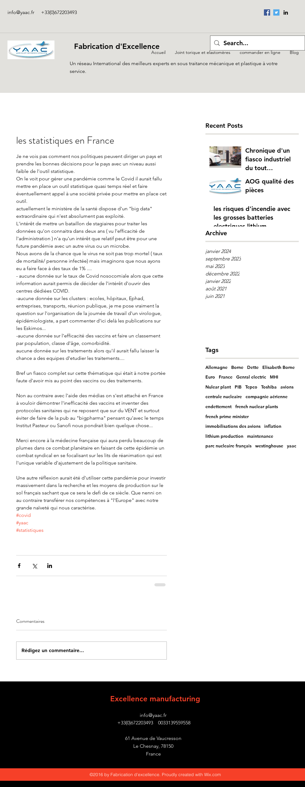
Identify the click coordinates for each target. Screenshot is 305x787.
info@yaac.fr (20, 12)
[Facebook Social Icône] (267, 12)
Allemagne (216, 367)
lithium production (224, 436)
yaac (291, 446)
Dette (253, 367)
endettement (218, 406)
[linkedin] (286, 12)
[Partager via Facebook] (19, 566)
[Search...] (257, 43)
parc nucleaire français (228, 446)
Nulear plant (218, 387)
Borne (237, 367)
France (225, 377)
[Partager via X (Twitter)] (34, 566)
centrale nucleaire (223, 396)
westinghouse (269, 446)
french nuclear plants (256, 406)
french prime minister (227, 416)
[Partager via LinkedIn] (50, 566)
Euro (210, 377)
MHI (274, 377)
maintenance (260, 436)
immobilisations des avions (232, 426)
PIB (238, 387)
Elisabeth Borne (278, 367)
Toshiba (269, 387)
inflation (272, 426)
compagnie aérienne (267, 396)
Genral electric (251, 377)
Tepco (251, 387)
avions (286, 387)
